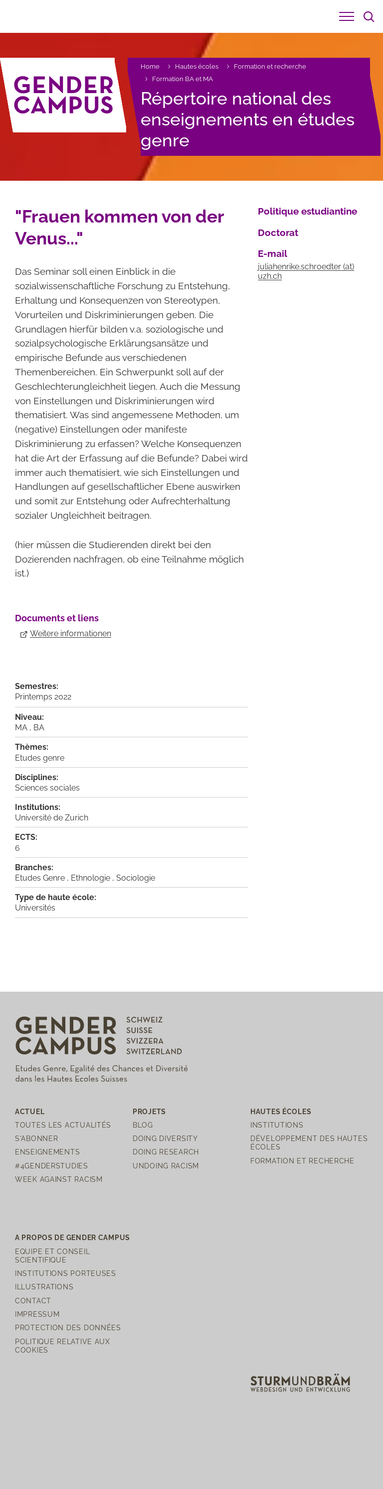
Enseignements (47, 1151)
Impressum (37, 1314)
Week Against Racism (59, 1179)
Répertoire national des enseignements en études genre (248, 119)
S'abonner (36, 1138)
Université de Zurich (51, 817)
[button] (346, 16)
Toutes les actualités (63, 1125)
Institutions (277, 1125)
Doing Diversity (165, 1138)
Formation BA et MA (182, 79)
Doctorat (278, 232)
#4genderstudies (51, 1165)
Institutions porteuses (65, 1273)
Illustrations (44, 1286)
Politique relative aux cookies (62, 1345)
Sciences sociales (47, 788)
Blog (143, 1125)
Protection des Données (68, 1327)
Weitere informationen (70, 633)
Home (150, 66)
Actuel (29, 1111)
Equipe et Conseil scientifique (52, 1255)
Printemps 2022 (43, 696)
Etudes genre (39, 758)
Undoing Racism (166, 1165)
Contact (33, 1300)
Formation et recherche (270, 66)
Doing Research (166, 1151)
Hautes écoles (196, 66)
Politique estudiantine (307, 211)
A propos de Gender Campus (72, 1237)
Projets (149, 1111)
